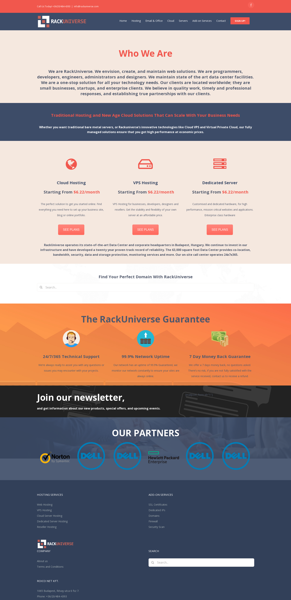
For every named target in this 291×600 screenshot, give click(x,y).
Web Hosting (44, 504)
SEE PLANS (71, 229)
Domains (154, 515)
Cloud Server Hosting (49, 515)
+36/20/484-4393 (56, 596)
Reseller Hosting (46, 527)
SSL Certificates (158, 504)
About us (42, 561)
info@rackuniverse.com (86, 6)
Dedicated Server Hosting (52, 521)
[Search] (41, 287)
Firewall (153, 521)
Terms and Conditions (50, 566)
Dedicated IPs (157, 510)
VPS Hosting (44, 510)
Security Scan (157, 527)
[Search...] (145, 287)
